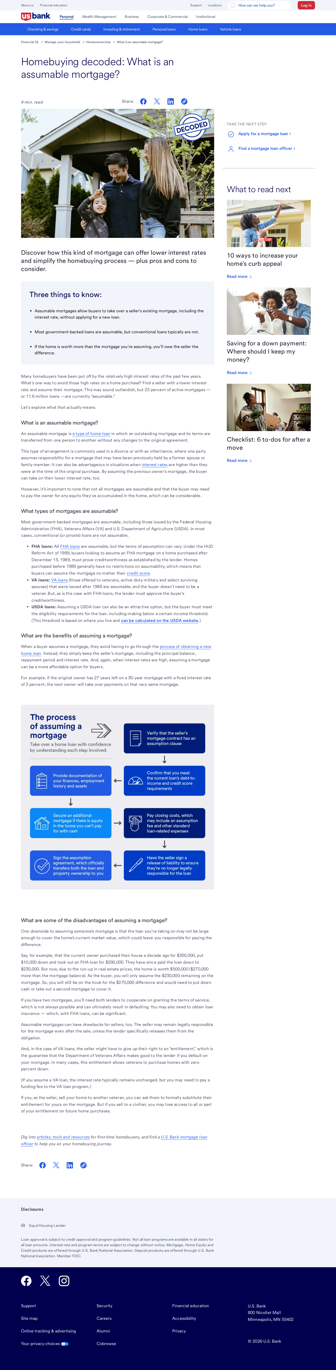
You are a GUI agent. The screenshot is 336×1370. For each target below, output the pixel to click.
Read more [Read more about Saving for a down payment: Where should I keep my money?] (240, 372)
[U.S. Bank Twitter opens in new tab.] (45, 1281)
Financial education (53, 5)
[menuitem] (36, 17)
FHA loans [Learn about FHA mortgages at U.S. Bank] (70, 546)
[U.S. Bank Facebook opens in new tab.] (26, 1281)
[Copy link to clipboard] (184, 101)
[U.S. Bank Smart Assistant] (259, 5)
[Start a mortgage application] (262, 134)
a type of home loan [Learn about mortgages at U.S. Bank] (91, 433)
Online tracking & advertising (48, 1330)
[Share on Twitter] (157, 101)
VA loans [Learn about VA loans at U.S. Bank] (59, 579)
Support (196, 5)
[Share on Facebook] (143, 101)
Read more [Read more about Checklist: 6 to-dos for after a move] (240, 460)
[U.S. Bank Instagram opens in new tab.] (64, 1281)
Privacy (179, 1330)
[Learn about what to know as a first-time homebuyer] (63, 1136)
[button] (306, 5)
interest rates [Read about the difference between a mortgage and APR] (154, 464)
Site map (29, 1318)
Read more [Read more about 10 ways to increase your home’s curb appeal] (240, 276)
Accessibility (184, 1318)
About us (27, 5)
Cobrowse (106, 1343)
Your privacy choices (45, 1343)
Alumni (103, 1330)
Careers (104, 1318)
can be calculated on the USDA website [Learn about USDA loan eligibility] (159, 620)
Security (104, 1305)
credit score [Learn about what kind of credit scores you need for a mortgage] (138, 573)
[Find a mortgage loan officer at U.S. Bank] (264, 149)
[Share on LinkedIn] (170, 101)
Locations (215, 5)
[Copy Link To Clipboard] (83, 1165)
